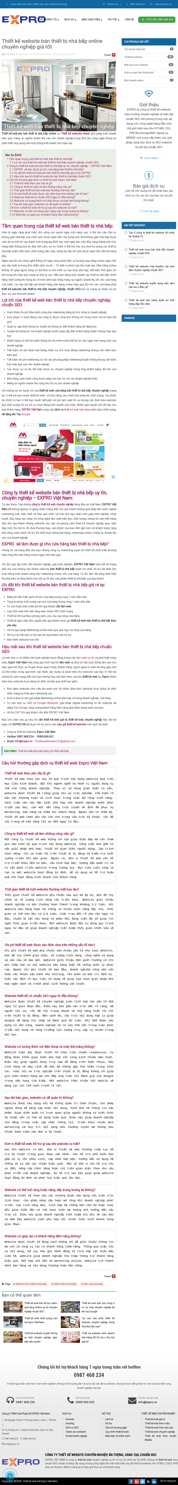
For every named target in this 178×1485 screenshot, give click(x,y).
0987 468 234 (25, 1402)
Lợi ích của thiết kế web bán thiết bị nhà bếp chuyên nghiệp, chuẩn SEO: (54, 162)
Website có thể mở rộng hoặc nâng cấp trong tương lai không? (49, 211)
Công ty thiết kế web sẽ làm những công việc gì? (41, 186)
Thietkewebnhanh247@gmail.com (55, 741)
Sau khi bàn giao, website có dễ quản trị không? (40, 204)
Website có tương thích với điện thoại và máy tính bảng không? (50, 200)
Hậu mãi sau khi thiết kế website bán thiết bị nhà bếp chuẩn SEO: (50, 176)
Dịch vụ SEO (72, 1427)
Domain (70, 1419)
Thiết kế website (40, 54)
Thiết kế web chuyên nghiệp (160, 1431)
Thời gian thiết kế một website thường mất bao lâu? (43, 190)
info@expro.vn (161, 4)
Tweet (107, 55)
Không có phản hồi (64, 54)
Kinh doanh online (148, 80)
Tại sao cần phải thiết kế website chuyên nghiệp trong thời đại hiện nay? (98, 1322)
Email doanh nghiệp (76, 1436)
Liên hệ (129, 19)
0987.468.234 (136, 4)
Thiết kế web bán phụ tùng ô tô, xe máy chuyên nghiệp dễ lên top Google (98, 1307)
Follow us (111, 4)
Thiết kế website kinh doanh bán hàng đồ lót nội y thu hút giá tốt (98, 1337)
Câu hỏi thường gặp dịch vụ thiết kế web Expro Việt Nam (42, 180)
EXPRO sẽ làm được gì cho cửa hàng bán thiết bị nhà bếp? (47, 169)
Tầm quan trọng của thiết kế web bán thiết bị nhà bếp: (40, 159)
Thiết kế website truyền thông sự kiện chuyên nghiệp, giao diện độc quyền (40, 1337)
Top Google (20, 707)
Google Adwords (47, 703)
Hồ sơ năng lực (168, 1480)
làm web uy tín (85, 657)
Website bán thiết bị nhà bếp (30, 1284)
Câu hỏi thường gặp (116, 1427)
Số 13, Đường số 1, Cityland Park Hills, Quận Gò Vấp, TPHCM (27, 1432)
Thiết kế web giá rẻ (155, 1419)
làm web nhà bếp (92, 1284)
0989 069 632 (85, 1402)
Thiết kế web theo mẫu (157, 1423)
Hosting (70, 1423)
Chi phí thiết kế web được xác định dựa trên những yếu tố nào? (49, 193)
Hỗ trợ (108, 1423)
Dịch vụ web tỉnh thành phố (148, 72)
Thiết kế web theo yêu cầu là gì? (31, 183)
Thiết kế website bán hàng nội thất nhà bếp (43, 751)
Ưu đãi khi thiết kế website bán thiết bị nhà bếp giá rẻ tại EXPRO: (50, 173)
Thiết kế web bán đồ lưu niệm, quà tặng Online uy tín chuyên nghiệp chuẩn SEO (40, 1307)
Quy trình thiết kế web (117, 1431)
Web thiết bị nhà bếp (63, 1284)
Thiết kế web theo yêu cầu (159, 1427)
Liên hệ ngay (149, 211)
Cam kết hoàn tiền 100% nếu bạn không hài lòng (36, 4)
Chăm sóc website (76, 1431)
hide (18, 155)
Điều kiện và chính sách (117, 1436)
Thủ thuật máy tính (148, 49)
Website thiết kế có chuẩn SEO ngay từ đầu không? (42, 197)
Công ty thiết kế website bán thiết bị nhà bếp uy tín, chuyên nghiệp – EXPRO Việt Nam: (59, 166)
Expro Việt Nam (49, 1481)
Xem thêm (149, 158)
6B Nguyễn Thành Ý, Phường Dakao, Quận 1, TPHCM (30, 1420)
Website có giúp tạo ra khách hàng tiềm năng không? (44, 214)
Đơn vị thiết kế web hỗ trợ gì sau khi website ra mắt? (43, 207)
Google (26, 414)
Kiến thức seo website (148, 64)
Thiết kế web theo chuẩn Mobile (160, 1438)
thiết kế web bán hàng (77, 409)
